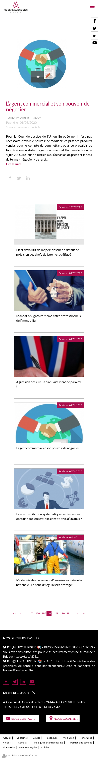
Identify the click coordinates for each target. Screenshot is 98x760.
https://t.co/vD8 (25, 656)
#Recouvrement (60, 652)
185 (31, 613)
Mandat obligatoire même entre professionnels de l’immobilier (48, 318)
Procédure (52, 737)
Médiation (68, 737)
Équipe (36, 737)
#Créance (86, 652)
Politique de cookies (81, 742)
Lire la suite (13, 164)
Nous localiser (66, 718)
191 (68, 613)
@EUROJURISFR (24, 647)
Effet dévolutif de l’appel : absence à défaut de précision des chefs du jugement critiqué (47, 252)
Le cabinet (22, 737)
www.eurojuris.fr (28, 127)
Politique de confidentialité (48, 742)
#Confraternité (22, 670)
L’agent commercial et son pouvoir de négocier (47, 448)
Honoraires (86, 737)
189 (56, 613)
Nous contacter (24, 718)
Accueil (7, 737)
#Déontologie (79, 661)
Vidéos (7, 742)
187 (43, 613)
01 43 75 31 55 (19, 706)
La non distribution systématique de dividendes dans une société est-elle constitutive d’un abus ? (49, 516)
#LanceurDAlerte (60, 666)
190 (62, 613)
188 (50, 613)
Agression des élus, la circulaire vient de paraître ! (49, 384)
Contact (22, 742)
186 (37, 613)
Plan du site (9, 747)
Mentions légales (28, 747)
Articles (45, 747)
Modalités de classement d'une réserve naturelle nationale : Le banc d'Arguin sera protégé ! (49, 582)
